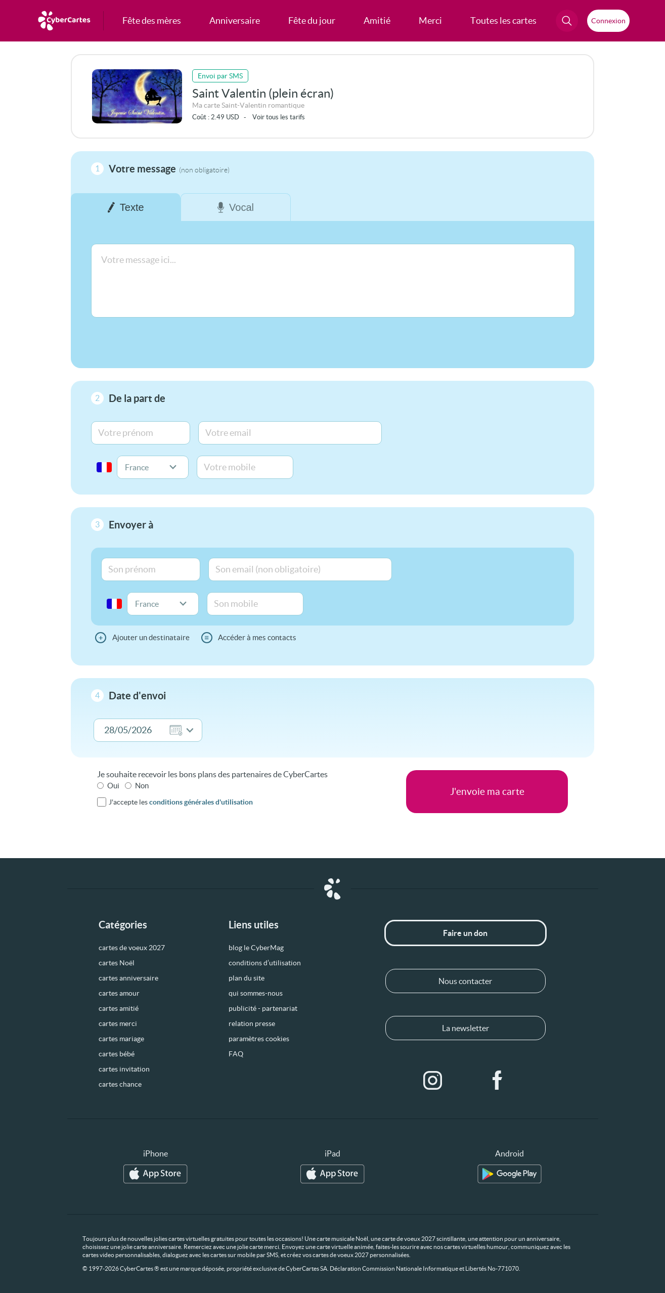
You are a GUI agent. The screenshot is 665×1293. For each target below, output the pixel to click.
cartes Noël (117, 963)
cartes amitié (119, 1008)
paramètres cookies (259, 1039)
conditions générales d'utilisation (201, 802)
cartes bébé (117, 1054)
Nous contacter (465, 981)
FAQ (236, 1054)
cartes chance (120, 1084)
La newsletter (465, 1028)
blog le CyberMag (256, 948)
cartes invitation (124, 1069)
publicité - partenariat (263, 1008)
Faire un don (465, 933)
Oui (113, 785)
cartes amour (119, 993)
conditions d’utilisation (265, 963)
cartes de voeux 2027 (132, 948)
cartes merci (118, 1023)
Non (142, 785)
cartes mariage (121, 1039)
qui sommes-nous (256, 993)
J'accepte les (181, 802)
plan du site (246, 978)
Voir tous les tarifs (278, 117)
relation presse (252, 1023)
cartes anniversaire (128, 978)
